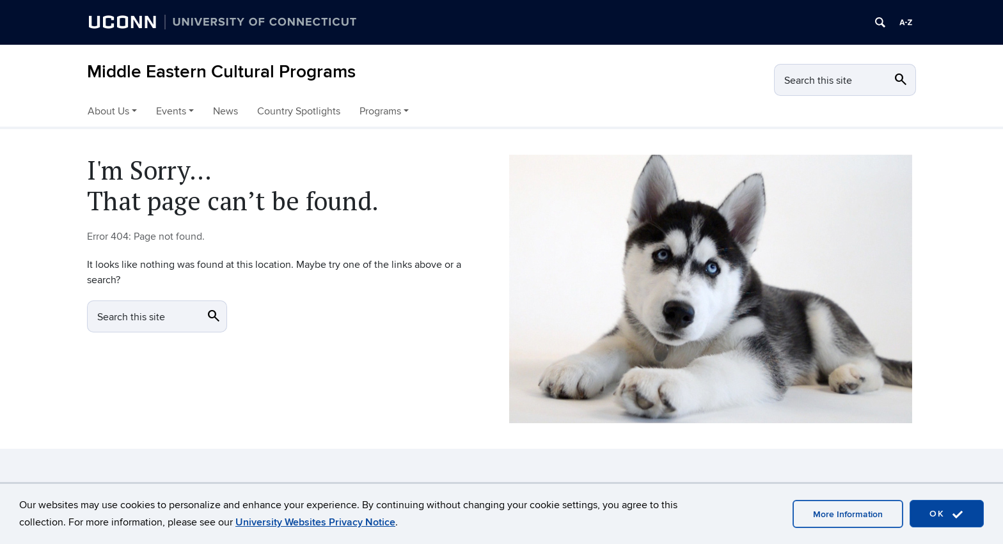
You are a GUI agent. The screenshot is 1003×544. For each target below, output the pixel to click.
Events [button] (171, 111)
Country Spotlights (298, 111)
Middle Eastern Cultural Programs (221, 71)
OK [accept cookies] (946, 514)
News (225, 111)
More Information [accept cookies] (848, 514)
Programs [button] (380, 111)
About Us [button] (108, 111)
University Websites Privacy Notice (315, 522)
